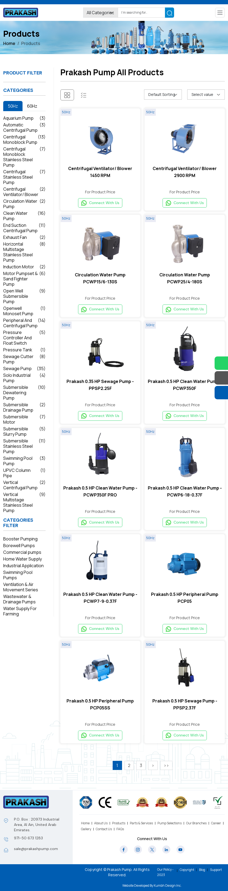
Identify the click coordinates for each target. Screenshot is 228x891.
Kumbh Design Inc (167, 885)
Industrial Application (23, 565)
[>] (153, 772)
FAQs (120, 829)
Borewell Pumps (19, 545)
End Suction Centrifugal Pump (24, 228)
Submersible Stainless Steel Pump (24, 446)
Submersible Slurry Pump (24, 431)
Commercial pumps (22, 552)
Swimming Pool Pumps (17, 575)
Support (216, 870)
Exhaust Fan (24, 237)
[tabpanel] (24, 314)
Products (118, 823)
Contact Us (104, 829)
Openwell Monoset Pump (24, 311)
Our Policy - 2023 (165, 872)
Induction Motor (24, 266)
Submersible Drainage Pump (24, 407)
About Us (101, 823)
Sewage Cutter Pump (24, 359)
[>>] (166, 772)
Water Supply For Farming (20, 611)
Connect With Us (100, 203)
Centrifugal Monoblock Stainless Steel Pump (24, 157)
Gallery (86, 829)
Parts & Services (141, 823)
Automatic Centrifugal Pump (24, 127)
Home (9, 43)
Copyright (187, 870)
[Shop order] (163, 94)
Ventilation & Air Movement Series (20, 587)
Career (216, 823)
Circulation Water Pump (24, 203)
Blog (202, 870)
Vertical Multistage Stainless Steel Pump (24, 502)
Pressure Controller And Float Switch (24, 338)
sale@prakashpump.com (36, 848)
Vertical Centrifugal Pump (24, 485)
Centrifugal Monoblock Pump (24, 139)
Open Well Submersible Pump (24, 296)
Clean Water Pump (24, 215)
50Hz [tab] (13, 106)
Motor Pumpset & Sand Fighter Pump (24, 279)
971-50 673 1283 (28, 838)
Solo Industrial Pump (24, 378)
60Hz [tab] (32, 106)
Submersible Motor (24, 419)
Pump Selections (169, 823)
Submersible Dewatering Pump (24, 393)
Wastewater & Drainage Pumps (19, 599)
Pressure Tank (24, 349)
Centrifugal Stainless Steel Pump (24, 177)
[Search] (141, 12)
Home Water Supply (22, 559)
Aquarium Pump (24, 118)
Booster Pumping (20, 539)
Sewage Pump (24, 368)
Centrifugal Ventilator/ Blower (24, 191)
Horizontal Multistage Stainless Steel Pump (24, 252)
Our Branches (196, 823)
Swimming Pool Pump (24, 461)
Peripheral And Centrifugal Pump (24, 323)
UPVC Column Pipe (24, 473)
